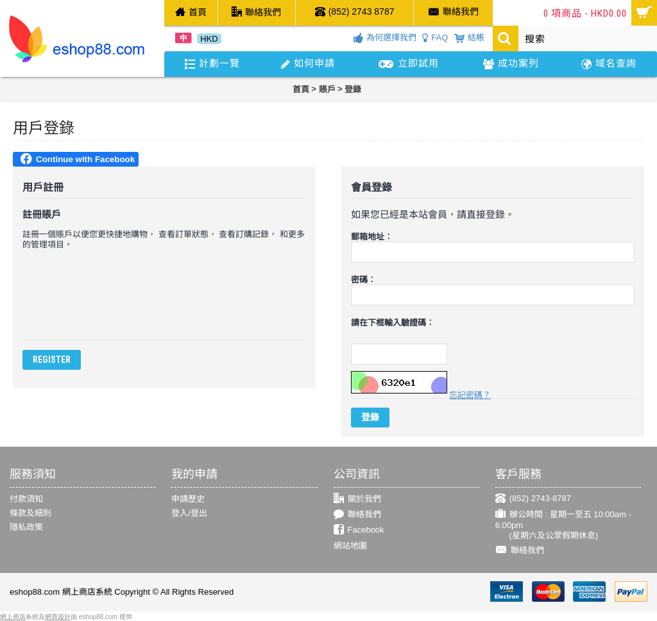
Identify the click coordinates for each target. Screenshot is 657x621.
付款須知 (26, 499)
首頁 (301, 89)
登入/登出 (189, 513)
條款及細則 (30, 513)
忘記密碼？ (470, 395)
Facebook (359, 530)
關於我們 (357, 498)
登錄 (353, 89)
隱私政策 (26, 527)
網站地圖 (350, 546)
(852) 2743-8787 (533, 498)
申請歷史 (188, 499)
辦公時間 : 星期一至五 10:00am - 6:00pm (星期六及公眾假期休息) (563, 524)
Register (52, 359)
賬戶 (327, 89)
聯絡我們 (357, 514)
